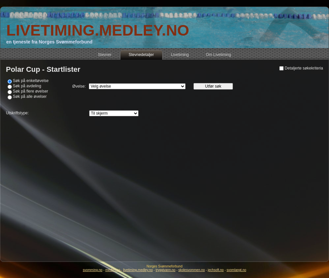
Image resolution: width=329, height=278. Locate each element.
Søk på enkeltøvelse (31, 80)
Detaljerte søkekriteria (304, 68)
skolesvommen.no (191, 270)
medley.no (112, 270)
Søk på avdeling (27, 86)
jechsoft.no (216, 270)
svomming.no (92, 270)
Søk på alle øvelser (30, 96)
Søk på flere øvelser (30, 91)
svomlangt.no (236, 270)
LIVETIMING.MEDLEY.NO (97, 30)
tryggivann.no (165, 270)
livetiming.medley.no (138, 270)
